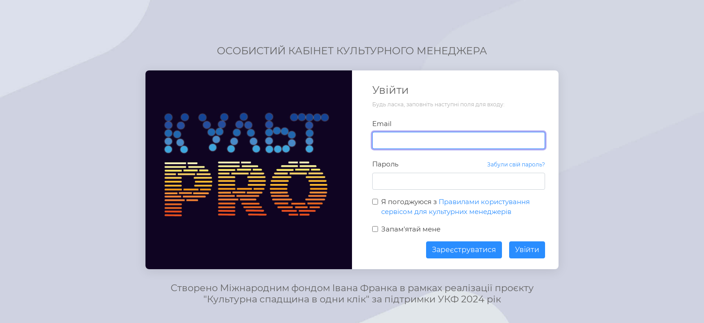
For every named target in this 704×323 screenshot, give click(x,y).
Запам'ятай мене (410, 229)
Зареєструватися (464, 249)
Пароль (385, 164)
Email (382, 123)
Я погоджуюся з (455, 206)
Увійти (527, 249)
